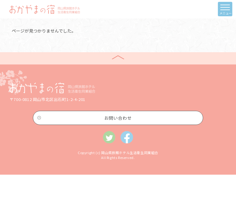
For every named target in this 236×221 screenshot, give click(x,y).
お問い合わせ (118, 118)
